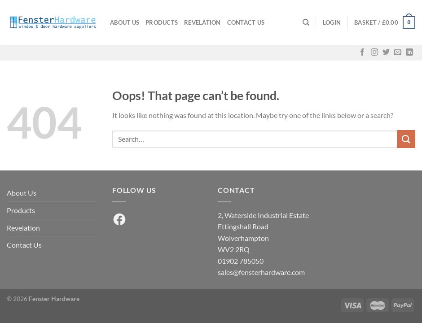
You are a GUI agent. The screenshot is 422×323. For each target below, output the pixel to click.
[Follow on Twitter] (386, 52)
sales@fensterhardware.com (261, 272)
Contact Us (246, 22)
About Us (124, 22)
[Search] (306, 22)
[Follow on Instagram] (374, 52)
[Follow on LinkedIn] (409, 52)
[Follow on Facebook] (362, 52)
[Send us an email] (397, 52)
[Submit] (406, 139)
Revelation (202, 22)
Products (161, 22)
